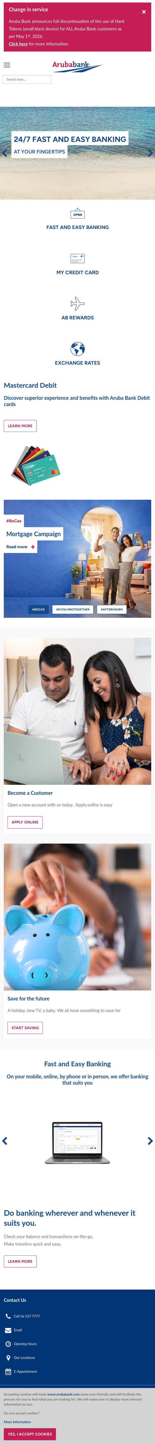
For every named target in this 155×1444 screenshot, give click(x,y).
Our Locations (24, 1358)
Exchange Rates (77, 363)
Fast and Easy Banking (77, 227)
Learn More (20, 426)
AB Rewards (77, 318)
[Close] (144, 11)
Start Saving (25, 1028)
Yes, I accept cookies (30, 1434)
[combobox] (27, 79)
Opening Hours (25, 1344)
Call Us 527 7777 (27, 1316)
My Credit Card (77, 272)
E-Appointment (25, 1371)
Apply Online (25, 822)
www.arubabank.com (63, 1394)
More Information (17, 1422)
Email (18, 1330)
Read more (16, 546)
